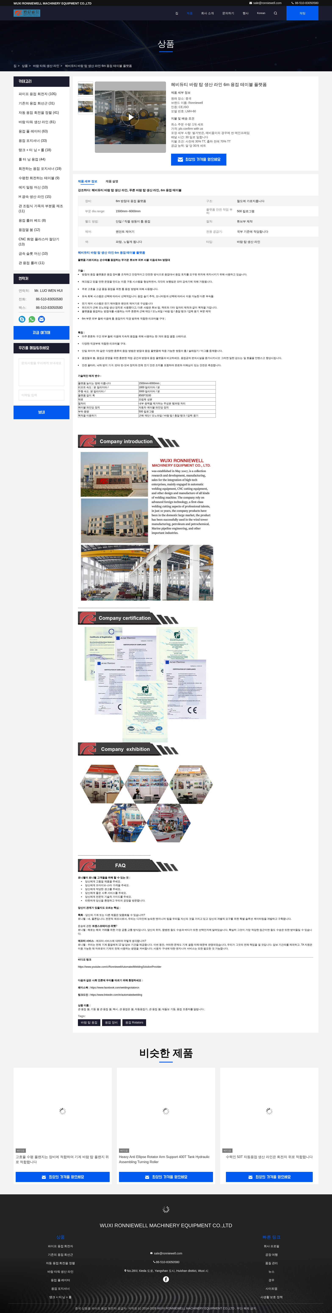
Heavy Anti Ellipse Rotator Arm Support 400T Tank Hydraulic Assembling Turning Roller (164, 1159)
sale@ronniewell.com (265, 3)
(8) (32, 220)
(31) (37, 103)
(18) (35, 150)
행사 (246, 13)
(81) (37, 122)
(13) (39, 241)
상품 (25, 65)
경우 (271, 1280)
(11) (41, 208)
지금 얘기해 (41, 333)
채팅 (303, 13)
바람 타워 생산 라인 (46, 65)
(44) (32, 159)
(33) (33, 140)
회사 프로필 (271, 1246)
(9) (39, 178)
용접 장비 (111, 1022)
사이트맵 (271, 1288)
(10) (33, 187)
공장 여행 (271, 1254)
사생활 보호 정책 (271, 1297)
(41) (39, 112)
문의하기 (228, 13)
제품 (190, 13)
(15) (35, 196)
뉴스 (271, 1271)
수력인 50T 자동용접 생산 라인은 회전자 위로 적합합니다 (269, 1157)
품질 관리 (271, 1263)
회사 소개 (207, 13)
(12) (29, 230)
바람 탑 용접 (89, 1022)
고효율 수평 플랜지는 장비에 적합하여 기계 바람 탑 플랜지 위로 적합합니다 (62, 1159)
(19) (40, 168)
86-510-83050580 (304, 3)
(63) (33, 131)
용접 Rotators (134, 1022)
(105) (38, 94)
